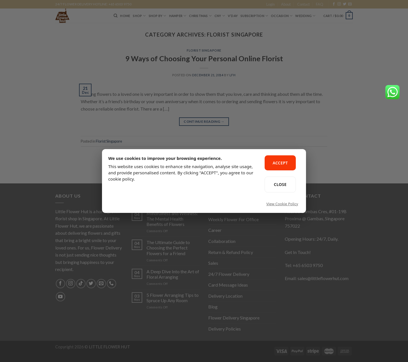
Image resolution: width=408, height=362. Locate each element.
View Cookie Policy (282, 203)
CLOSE (280, 184)
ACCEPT (280, 163)
